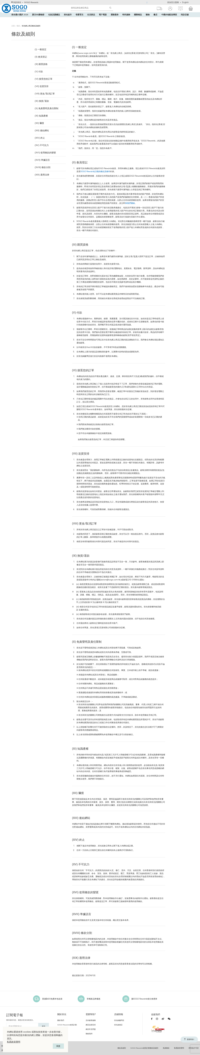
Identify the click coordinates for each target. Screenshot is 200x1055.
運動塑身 (114, 19)
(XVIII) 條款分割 (41, 160)
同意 (58, 1046)
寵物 (148, 19)
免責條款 (166, 1048)
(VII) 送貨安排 (41, 84)
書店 (155, 19)
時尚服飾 (126, 19)
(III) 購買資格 (40, 63)
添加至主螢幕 (173, 2)
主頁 (13, 26)
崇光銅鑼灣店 (119, 1020)
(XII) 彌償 (39, 119)
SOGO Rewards (31, 2)
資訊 (18, 26)
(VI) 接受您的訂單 (42, 77)
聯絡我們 (89, 1034)
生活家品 (91, 19)
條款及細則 (122, 1048)
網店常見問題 (91, 1029)
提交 (43, 1026)
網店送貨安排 (91, 1025)
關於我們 (60, 1020)
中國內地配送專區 (169, 19)
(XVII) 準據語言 (41, 153)
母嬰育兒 (79, 19)
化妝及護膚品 (54, 19)
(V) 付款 (38, 70)
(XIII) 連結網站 (41, 125)
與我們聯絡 (130, 203)
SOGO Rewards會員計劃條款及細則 (144, 1048)
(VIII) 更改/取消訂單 (43, 91)
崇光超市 (68, 19)
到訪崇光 (16, 2)
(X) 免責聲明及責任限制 (45, 105)
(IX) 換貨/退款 (41, 98)
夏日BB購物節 (38, 19)
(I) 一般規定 (40, 49)
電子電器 (103, 19)
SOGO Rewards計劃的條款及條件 (95, 171)
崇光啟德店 (118, 1025)
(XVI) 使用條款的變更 (44, 146)
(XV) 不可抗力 (41, 139)
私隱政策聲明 (13, 1041)
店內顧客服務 (91, 1020)
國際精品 (138, 19)
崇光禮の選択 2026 (19, 19)
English (185, 2)
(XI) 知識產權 (40, 112)
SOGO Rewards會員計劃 (67, 1025)
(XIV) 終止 (39, 132)
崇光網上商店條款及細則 (31, 26)
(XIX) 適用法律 (41, 167)
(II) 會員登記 (40, 56)
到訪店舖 (185, 19)
